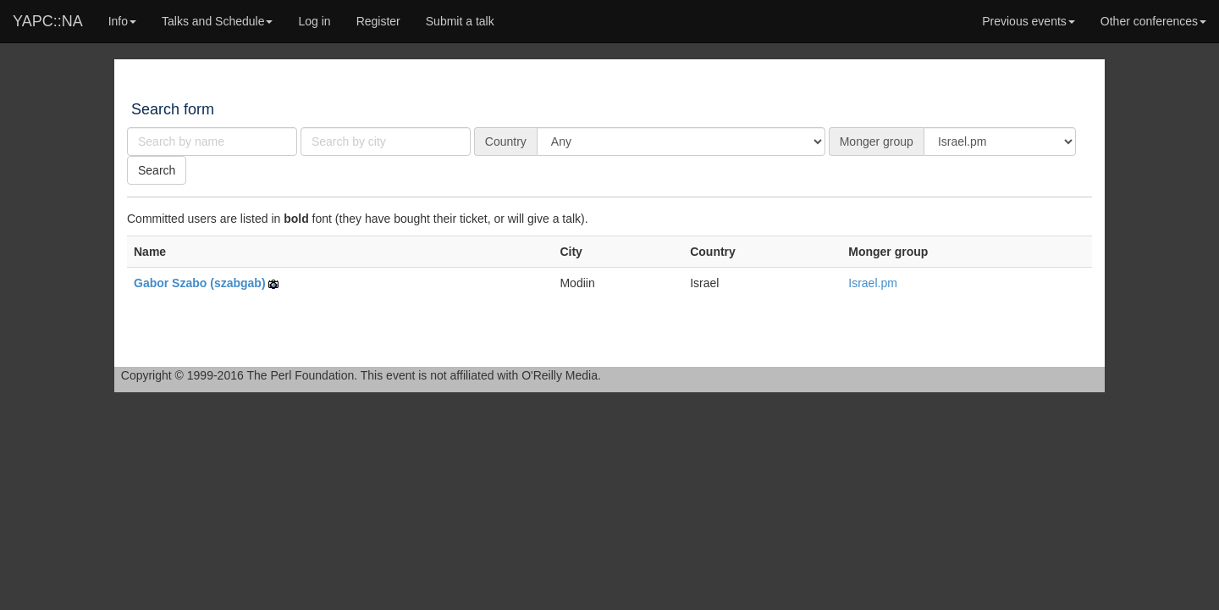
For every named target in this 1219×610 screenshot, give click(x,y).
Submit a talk (460, 21)
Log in (314, 21)
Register (378, 21)
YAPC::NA (48, 21)
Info (122, 21)
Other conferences (1153, 21)
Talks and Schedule (217, 21)
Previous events (1028, 21)
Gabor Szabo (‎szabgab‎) (200, 283)
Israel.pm (872, 283)
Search (156, 170)
